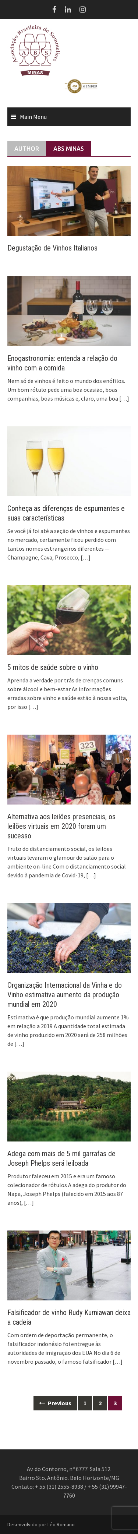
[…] (123, 398)
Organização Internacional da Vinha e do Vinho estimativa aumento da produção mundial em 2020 (64, 995)
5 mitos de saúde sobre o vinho (52, 667)
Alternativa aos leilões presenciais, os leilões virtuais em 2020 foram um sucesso (61, 826)
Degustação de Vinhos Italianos (52, 248)
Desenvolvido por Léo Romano (41, 1524)
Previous (55, 1403)
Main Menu (33, 116)
